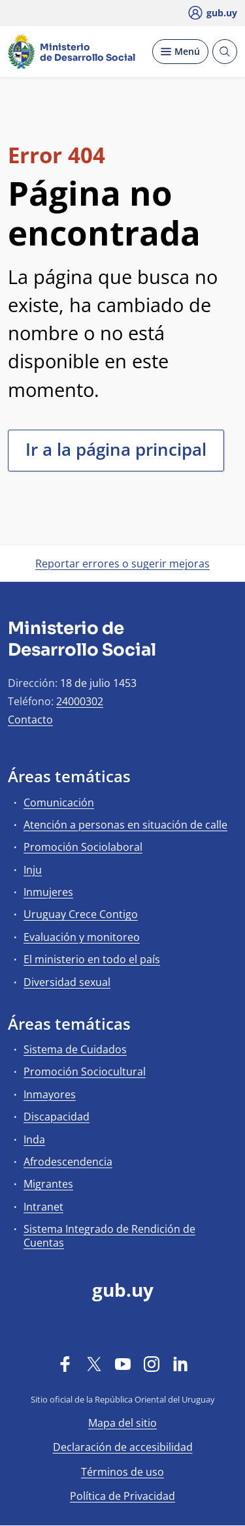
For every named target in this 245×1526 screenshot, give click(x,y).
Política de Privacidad (122, 1496)
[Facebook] (65, 1363)
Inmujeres (48, 892)
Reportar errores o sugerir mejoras (122, 563)
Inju (33, 870)
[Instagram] (151, 1363)
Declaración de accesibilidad (123, 1447)
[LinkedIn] (180, 1363)
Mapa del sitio (122, 1423)
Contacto (30, 719)
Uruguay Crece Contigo (81, 914)
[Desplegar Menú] (180, 51)
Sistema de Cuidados (75, 1049)
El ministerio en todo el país (92, 959)
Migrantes (48, 1184)
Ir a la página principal (115, 449)
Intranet (43, 1207)
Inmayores (50, 1094)
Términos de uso (122, 1472)
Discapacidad (57, 1116)
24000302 (79, 701)
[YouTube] (123, 1363)
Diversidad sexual (67, 982)
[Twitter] (94, 1363)
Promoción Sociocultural (85, 1071)
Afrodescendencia (68, 1161)
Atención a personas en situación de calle (125, 825)
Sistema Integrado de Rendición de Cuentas (109, 1236)
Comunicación (59, 802)
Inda (34, 1139)
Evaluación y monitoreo (82, 937)
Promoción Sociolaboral (83, 847)
